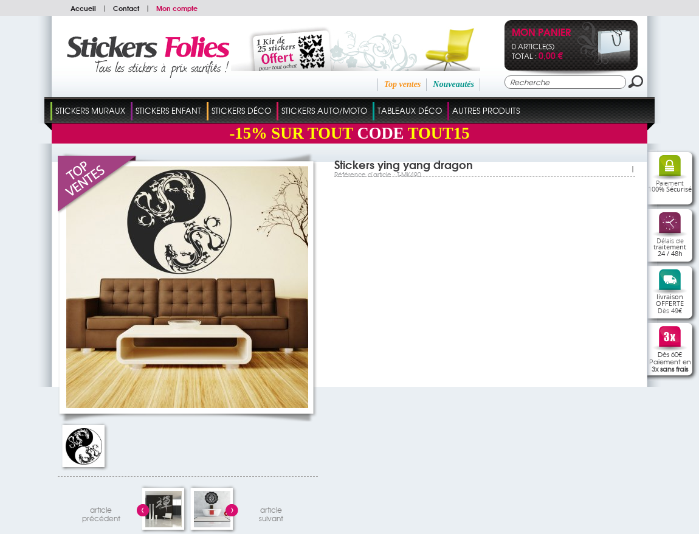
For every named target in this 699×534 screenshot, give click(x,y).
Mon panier (541, 33)
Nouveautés (453, 84)
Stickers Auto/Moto (324, 110)
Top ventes (402, 84)
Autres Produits (486, 110)
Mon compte (177, 7)
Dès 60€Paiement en (670, 361)
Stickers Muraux (90, 110)
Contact (126, 7)
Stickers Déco (241, 110)
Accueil (83, 7)
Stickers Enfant (168, 110)
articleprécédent (101, 512)
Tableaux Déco (409, 110)
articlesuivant (271, 512)
